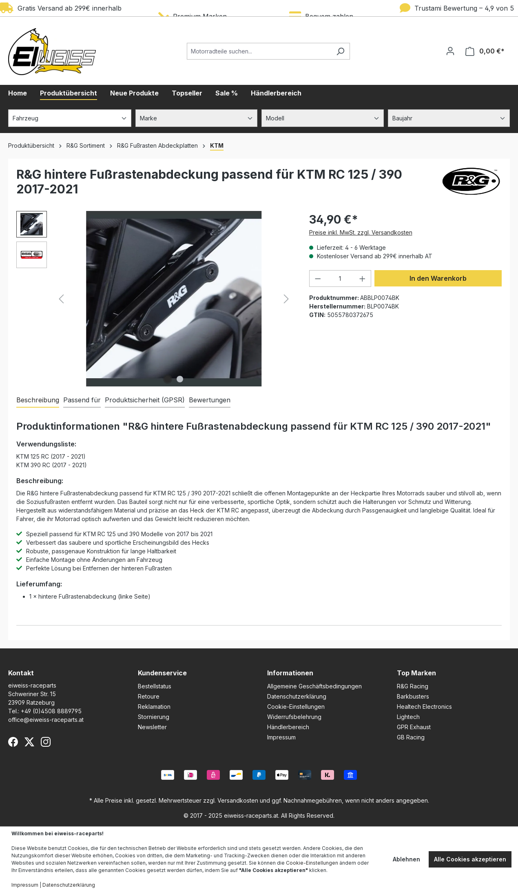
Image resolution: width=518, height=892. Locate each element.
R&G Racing (412, 686)
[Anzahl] (339, 278)
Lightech (408, 716)
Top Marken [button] (416, 673)
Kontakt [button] (21, 673)
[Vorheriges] (61, 299)
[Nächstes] (286, 299)
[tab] (37, 400)
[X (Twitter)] (29, 742)
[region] (154, 298)
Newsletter (152, 726)
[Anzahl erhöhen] (362, 278)
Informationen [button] (290, 673)
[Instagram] (46, 742)
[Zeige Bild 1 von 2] (167, 379)
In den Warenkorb (438, 278)
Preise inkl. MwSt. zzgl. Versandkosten (360, 232)
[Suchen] (340, 51)
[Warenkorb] (485, 51)
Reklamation (154, 706)
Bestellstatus (154, 686)
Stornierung (153, 716)
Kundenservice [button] (162, 673)
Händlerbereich (288, 726)
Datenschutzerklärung (296, 696)
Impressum (281, 737)
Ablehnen (406, 859)
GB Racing (411, 737)
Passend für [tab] (82, 400)
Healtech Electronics (424, 706)
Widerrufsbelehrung (294, 716)
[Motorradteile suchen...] (259, 51)
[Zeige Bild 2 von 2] (180, 379)
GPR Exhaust (414, 726)
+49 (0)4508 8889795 (51, 711)
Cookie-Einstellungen (296, 706)
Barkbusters (413, 696)
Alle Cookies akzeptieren (470, 859)
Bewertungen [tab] (209, 400)
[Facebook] (13, 742)
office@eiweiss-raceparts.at (46, 719)
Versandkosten (237, 800)
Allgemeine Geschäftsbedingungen (314, 686)
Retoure (148, 696)
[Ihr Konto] (450, 51)
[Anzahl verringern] (317, 278)
